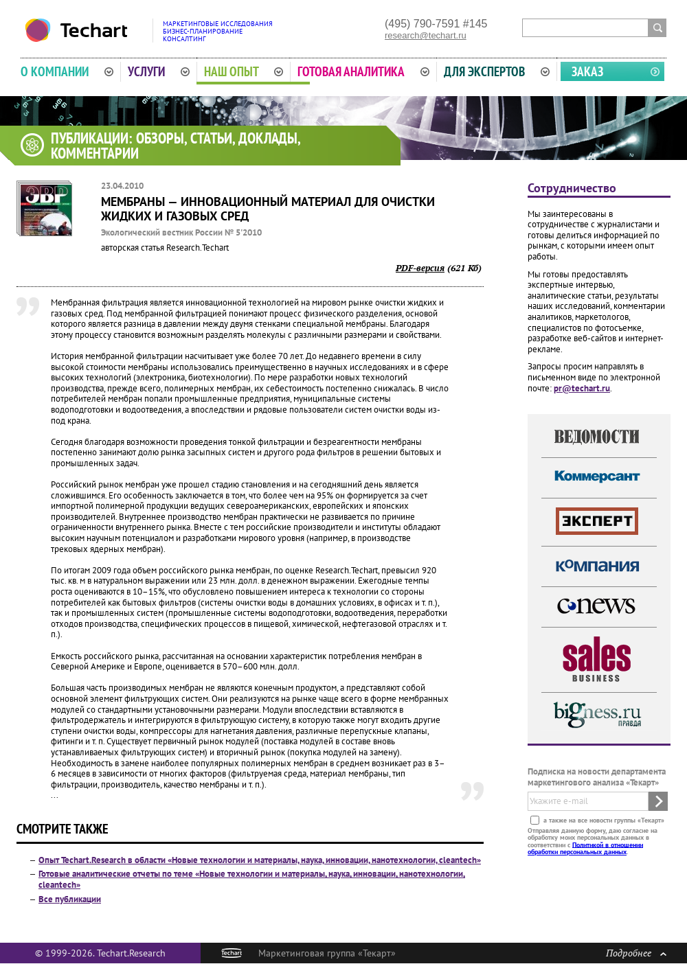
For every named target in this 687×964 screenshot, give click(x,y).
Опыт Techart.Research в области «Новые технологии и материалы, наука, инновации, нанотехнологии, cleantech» (259, 860)
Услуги (159, 71)
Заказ (587, 71)
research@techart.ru (425, 35)
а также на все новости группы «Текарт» (602, 819)
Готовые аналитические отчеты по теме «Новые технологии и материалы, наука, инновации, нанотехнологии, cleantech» (251, 879)
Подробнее (636, 952)
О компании (67, 71)
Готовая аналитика (363, 71)
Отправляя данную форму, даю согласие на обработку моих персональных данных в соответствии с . (592, 840)
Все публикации (69, 899)
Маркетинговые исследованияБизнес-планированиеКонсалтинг (218, 31)
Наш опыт (244, 71)
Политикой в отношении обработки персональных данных (585, 848)
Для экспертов (497, 71)
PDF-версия (420, 268)
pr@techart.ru (582, 388)
